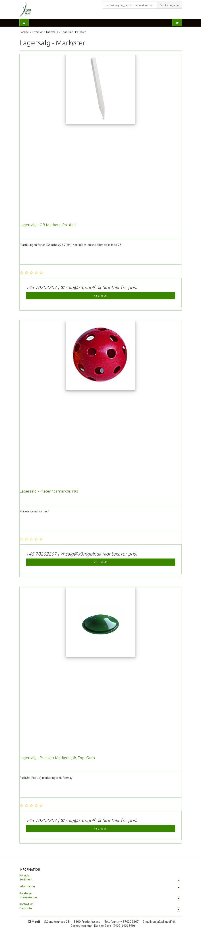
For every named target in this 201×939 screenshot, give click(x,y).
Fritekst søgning (169, 5)
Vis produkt (100, 295)
